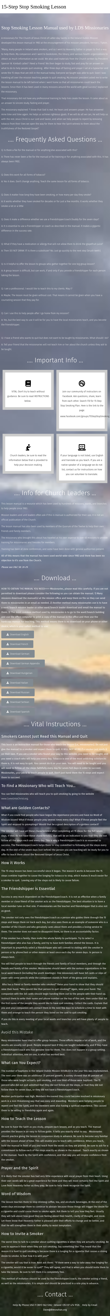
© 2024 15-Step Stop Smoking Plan (55, 1310)
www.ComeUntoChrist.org (14, 784)
